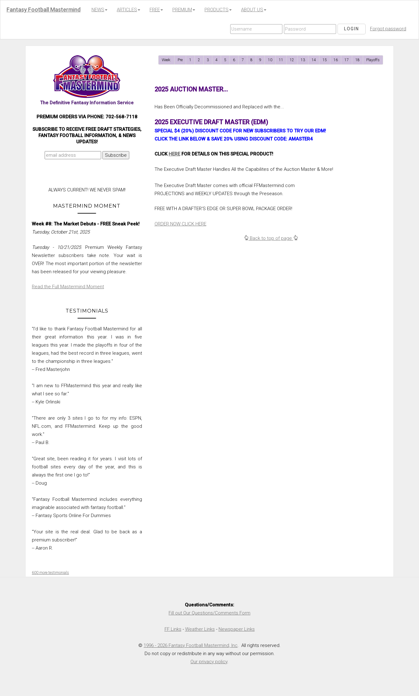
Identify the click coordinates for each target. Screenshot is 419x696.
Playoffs (373, 60)
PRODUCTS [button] (218, 9)
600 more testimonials (50, 572)
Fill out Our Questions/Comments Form (209, 613)
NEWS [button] (99, 9)
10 (270, 60)
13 (303, 60)
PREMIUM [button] (183, 9)
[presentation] (85, 174)
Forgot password (388, 29)
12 (292, 60)
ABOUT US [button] (253, 9)
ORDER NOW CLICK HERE (180, 224)
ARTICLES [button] (128, 9)
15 (325, 60)
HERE (174, 154)
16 (335, 60)
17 (346, 60)
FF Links (173, 629)
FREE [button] (156, 9)
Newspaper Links (237, 629)
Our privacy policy (208, 661)
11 (281, 60)
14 (314, 60)
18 (357, 60)
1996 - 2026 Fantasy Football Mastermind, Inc (191, 645)
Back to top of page (271, 238)
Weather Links (200, 629)
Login (351, 28)
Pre (180, 60)
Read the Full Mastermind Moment (68, 286)
